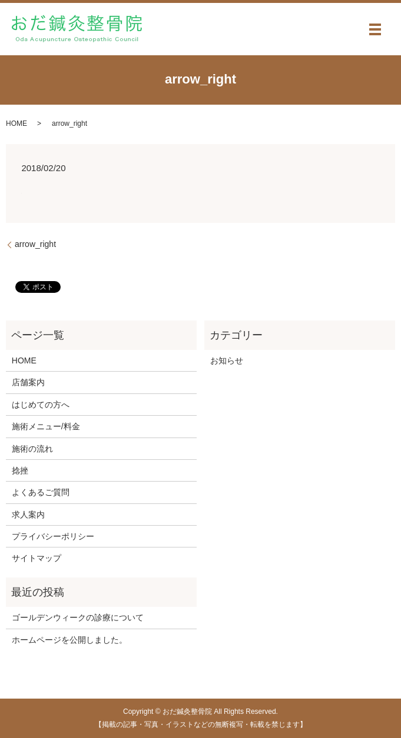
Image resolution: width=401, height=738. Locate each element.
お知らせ (226, 360)
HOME (16, 123)
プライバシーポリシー (53, 536)
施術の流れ (32, 448)
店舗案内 (28, 382)
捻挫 (20, 470)
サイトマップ (36, 558)
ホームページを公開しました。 (69, 640)
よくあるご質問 (40, 492)
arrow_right (35, 244)
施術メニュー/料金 (46, 426)
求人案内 (28, 514)
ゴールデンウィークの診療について (78, 617)
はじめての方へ (40, 404)
